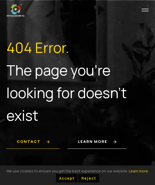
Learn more (138, 171)
